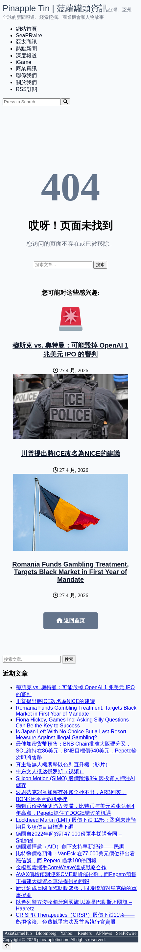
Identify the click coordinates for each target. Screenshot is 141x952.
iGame (23, 62)
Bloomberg (46, 933)
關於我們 (26, 82)
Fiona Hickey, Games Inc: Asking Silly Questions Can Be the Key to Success (72, 722)
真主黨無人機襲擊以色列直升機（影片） (63, 764)
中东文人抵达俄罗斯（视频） (50, 771)
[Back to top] (7, 945)
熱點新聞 (26, 48)
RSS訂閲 (26, 89)
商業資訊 (26, 68)
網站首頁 (26, 29)
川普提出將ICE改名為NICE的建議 (70, 453)
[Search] (65, 101)
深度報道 (26, 55)
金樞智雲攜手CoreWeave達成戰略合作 (61, 867)
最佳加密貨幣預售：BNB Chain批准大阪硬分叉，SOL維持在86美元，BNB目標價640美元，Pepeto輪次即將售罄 (76, 750)
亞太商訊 (26, 42)
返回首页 (71, 620)
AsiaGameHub (18, 933)
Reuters (85, 933)
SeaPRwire (29, 35)
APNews (104, 933)
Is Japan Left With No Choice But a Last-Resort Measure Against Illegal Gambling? (71, 734)
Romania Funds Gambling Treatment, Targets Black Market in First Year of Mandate (70, 572)
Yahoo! (67, 933)
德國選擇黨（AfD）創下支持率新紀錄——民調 (70, 846)
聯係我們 (26, 75)
